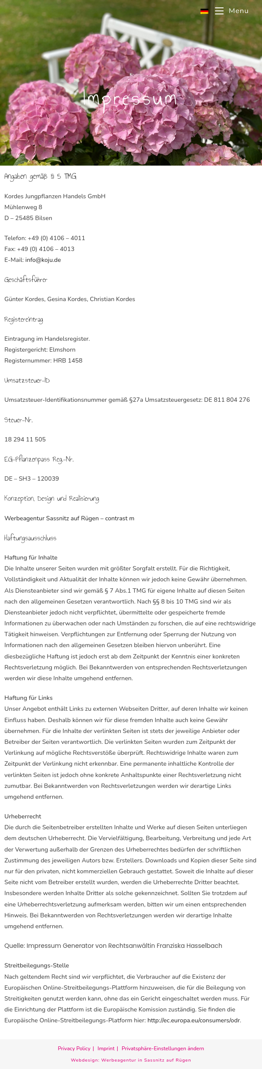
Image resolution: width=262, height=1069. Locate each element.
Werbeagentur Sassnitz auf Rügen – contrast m (69, 518)
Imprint (106, 1048)
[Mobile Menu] (228, 11)
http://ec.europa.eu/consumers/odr (193, 1020)
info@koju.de (43, 260)
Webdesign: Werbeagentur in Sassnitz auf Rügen (131, 1060)
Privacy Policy (74, 1048)
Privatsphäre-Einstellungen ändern (163, 1048)
